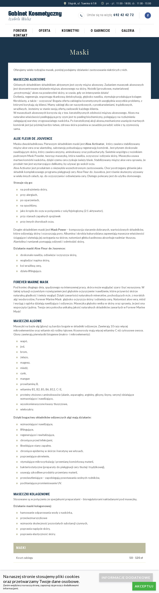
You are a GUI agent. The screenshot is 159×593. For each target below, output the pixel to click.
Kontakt (20, 35)
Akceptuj (144, 586)
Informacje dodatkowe (126, 577)
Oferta (44, 31)
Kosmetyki (70, 31)
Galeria (128, 31)
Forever (20, 31)
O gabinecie (100, 31)
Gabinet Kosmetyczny (35, 15)
